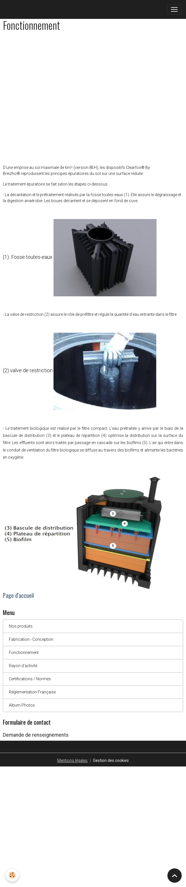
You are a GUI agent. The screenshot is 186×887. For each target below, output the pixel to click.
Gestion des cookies (111, 760)
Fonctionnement (24, 652)
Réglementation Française (32, 692)
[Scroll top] (174, 875)
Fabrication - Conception (31, 639)
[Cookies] (12, 875)
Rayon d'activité (23, 665)
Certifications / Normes (30, 679)
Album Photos (22, 705)
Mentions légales (72, 760)
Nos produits (21, 626)
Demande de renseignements (36, 735)
